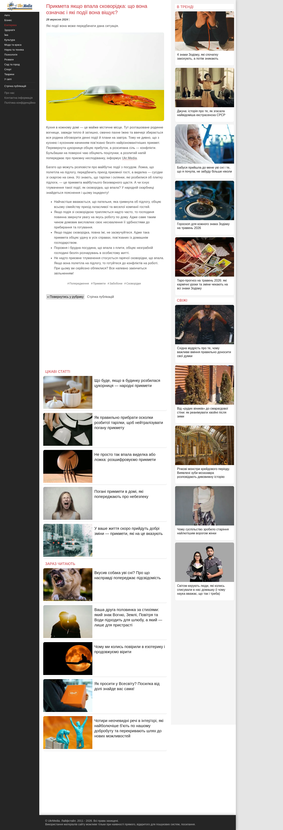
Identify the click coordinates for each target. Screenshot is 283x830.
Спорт (8, 69)
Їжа (6, 34)
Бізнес (8, 20)
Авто (7, 15)
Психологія (10, 54)
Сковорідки (133, 283)
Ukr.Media (129, 158)
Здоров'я (9, 30)
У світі (8, 79)
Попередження (79, 283)
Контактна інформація (18, 97)
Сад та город (12, 64)
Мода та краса (12, 44)
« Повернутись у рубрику (65, 296)
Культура (9, 39)
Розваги (9, 59)
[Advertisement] (105, 333)
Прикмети (99, 283)
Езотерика (10, 25)
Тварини (9, 74)
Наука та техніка (14, 49)
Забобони (115, 283)
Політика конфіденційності (21, 102)
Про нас (9, 92)
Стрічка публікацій (100, 296)
